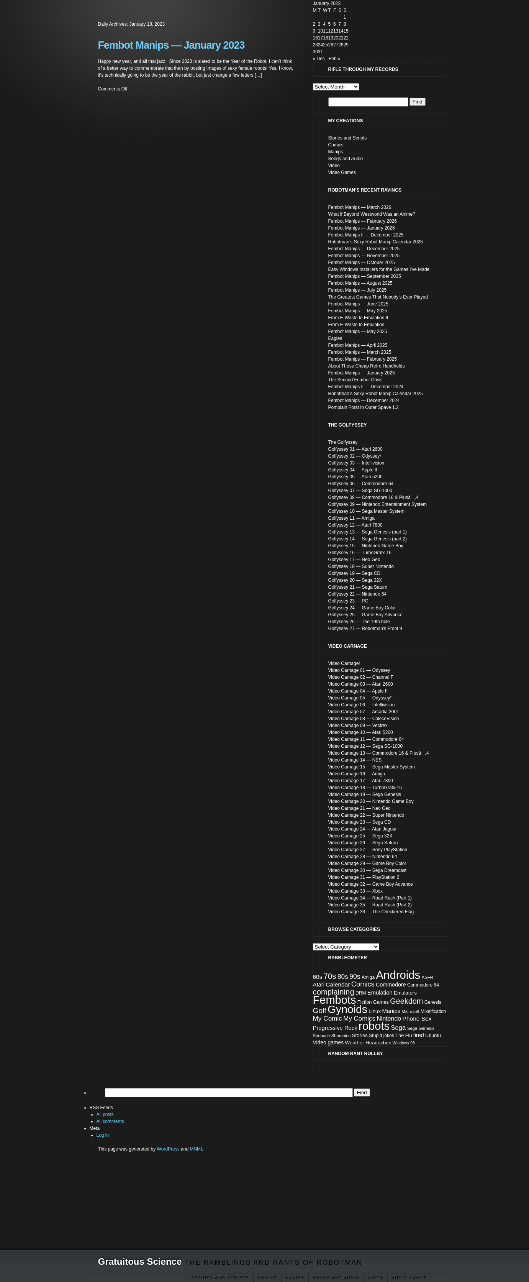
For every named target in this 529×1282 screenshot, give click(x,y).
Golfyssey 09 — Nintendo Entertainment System (377, 504)
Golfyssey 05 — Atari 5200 (355, 476)
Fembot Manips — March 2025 (359, 352)
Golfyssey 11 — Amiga (351, 518)
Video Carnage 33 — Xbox (355, 891)
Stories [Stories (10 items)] (360, 1035)
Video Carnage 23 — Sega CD (359, 822)
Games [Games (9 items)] (381, 1002)
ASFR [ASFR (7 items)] (427, 977)
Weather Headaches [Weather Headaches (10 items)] (368, 1043)
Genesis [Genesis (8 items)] (432, 1002)
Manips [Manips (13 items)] (391, 1011)
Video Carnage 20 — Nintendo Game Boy (371, 801)
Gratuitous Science (140, 1261)
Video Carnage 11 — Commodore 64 (366, 739)
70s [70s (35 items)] (329, 976)
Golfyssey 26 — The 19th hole (359, 621)
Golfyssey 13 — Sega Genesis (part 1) (367, 532)
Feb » (335, 58)
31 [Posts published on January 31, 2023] (320, 51)
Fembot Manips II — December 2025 (366, 235)
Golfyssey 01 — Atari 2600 (355, 449)
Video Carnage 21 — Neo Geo (359, 808)
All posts (105, 1114)
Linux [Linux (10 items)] (374, 1011)
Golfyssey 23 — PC (348, 601)
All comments (110, 1121)
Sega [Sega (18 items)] (398, 1027)
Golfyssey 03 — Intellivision (356, 463)
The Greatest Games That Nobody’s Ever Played (378, 297)
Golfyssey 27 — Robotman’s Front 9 (365, 628)
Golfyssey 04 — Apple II (352, 470)
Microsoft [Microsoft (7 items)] (410, 1011)
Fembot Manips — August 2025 (360, 283)
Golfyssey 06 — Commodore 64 (361, 483)
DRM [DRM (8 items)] (360, 993)
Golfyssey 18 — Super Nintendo (361, 566)
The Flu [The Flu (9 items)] (403, 1035)
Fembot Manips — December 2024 (364, 400)
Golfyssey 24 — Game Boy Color (362, 608)
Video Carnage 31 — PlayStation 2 (364, 877)
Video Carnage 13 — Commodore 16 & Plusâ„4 (378, 753)
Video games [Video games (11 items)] (328, 1042)
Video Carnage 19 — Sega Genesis (364, 794)
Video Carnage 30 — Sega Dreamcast (367, 870)
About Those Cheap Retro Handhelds (366, 366)
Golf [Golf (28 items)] (319, 1010)
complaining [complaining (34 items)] (333, 992)
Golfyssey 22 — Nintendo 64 (357, 594)
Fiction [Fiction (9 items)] (364, 1002)
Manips (335, 151)
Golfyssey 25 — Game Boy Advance (365, 614)
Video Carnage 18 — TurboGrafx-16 (365, 787)
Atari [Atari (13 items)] (319, 985)
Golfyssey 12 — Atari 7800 (355, 525)
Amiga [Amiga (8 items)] (368, 977)
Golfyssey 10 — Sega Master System (366, 511)
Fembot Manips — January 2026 (361, 228)
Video (375, 1278)
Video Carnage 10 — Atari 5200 (360, 732)
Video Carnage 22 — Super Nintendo (366, 815)
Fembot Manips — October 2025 (361, 262)
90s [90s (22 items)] (354, 976)
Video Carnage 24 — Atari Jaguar (362, 829)
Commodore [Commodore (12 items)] (391, 985)
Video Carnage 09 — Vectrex (358, 725)
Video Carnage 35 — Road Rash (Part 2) (370, 905)
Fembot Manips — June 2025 (358, 304)
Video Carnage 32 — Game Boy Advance (370, 884)
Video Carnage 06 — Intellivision (361, 704)
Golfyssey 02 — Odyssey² (355, 456)
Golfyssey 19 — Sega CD (354, 573)
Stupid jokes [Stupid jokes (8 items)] (381, 1035)
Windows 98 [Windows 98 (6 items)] (404, 1043)
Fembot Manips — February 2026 (362, 221)
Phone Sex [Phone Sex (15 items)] (417, 1018)
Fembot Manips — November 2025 (364, 255)
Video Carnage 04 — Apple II (358, 691)
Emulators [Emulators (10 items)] (405, 993)
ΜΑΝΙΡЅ (295, 1278)
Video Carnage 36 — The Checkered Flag (371, 911)
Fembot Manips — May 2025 (357, 311)
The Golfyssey (343, 442)
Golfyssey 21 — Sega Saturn (358, 587)
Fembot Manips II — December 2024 (366, 386)
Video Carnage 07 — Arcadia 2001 (363, 711)
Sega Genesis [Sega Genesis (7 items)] (420, 1028)
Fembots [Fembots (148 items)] (334, 1000)
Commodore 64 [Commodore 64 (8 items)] (423, 985)
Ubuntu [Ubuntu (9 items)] (433, 1035)
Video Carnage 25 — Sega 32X (360, 836)
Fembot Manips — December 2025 (364, 248)
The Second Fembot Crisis (355, 379)
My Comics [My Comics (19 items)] (359, 1018)
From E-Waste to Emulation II (358, 317)
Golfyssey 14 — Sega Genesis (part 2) (367, 539)
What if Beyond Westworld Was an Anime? (371, 214)
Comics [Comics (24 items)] (363, 984)
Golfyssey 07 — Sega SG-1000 (360, 490)
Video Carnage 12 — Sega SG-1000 (365, 746)
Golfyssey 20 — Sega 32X (355, 580)
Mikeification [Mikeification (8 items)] (433, 1011)
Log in (103, 1135)
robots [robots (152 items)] (374, 1026)
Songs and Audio (336, 1278)
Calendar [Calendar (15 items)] (338, 984)
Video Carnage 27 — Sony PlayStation (368, 849)
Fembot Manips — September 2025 (364, 276)
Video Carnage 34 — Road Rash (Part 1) (370, 898)
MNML (196, 1149)
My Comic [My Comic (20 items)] (327, 1018)
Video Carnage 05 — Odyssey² (360, 698)
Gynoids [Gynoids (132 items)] (347, 1009)
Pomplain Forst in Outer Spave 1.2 (363, 407)
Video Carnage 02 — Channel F (361, 677)
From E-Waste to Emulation (356, 324)
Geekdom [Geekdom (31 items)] (406, 1001)
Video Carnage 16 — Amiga (356, 773)
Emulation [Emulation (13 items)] (380, 993)
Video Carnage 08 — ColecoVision (363, 718)
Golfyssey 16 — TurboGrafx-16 (359, 552)
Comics (267, 1278)
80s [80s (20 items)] (342, 976)
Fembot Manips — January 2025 (361, 373)
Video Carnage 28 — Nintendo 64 (362, 856)
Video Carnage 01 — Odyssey (359, 670)
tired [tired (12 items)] (418, 1035)
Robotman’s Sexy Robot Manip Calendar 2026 (375, 242)
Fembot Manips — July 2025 (357, 290)
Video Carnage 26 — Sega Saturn (363, 842)
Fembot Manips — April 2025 (358, 345)
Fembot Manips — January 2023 (171, 45)
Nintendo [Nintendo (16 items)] (389, 1018)
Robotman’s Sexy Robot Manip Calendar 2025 (375, 393)
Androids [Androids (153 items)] (398, 974)
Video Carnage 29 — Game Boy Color (367, 863)
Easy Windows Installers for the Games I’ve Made (379, 269)
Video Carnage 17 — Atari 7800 (360, 780)
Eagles (335, 338)
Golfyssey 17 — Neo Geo (354, 559)
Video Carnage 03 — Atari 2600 (360, 684)
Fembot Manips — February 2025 (362, 359)
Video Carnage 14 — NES (355, 760)
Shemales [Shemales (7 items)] (341, 1035)
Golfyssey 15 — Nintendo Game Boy (365, 545)
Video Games (409, 1278)
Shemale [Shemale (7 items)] (321, 1035)
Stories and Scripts (220, 1278)
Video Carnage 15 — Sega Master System (371, 767)
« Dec (319, 58)
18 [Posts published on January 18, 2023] (325, 38)
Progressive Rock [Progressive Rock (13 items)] (335, 1028)
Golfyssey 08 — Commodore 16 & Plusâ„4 (373, 497)
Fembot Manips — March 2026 (359, 207)
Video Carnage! (344, 663)
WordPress (168, 1149)
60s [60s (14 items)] (318, 976)
